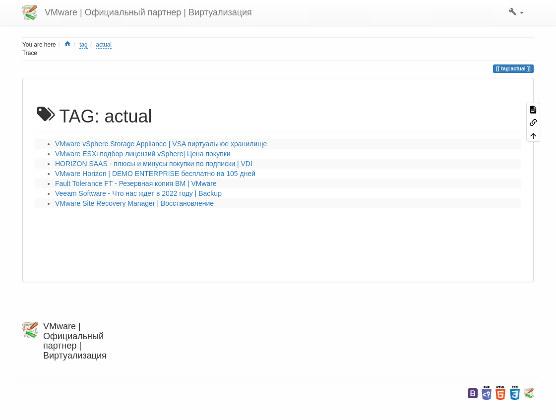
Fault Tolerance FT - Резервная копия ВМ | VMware (136, 183)
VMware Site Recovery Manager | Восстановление (134, 203)
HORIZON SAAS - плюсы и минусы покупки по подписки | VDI (153, 164)
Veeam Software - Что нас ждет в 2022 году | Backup (138, 193)
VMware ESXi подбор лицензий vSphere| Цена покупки (143, 154)
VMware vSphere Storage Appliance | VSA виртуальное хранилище (161, 144)
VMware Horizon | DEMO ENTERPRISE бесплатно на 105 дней (155, 174)
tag (83, 44)
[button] (516, 12)
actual (104, 44)
